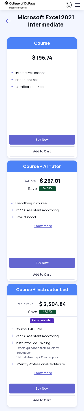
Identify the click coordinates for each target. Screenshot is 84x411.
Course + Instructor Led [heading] (42, 289)
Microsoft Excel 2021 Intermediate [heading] (39, 21)
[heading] (42, 57)
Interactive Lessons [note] (28, 73)
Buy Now (42, 139)
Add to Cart (42, 151)
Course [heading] (42, 43)
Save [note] (32, 188)
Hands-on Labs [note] (25, 80)
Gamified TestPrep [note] (27, 87)
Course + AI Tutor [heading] (42, 166)
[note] (30, 180)
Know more (43, 226)
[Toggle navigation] (77, 5)
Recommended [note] (42, 320)
